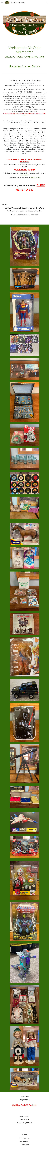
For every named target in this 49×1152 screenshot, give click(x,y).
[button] (2, 2)
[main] (24, 52)
